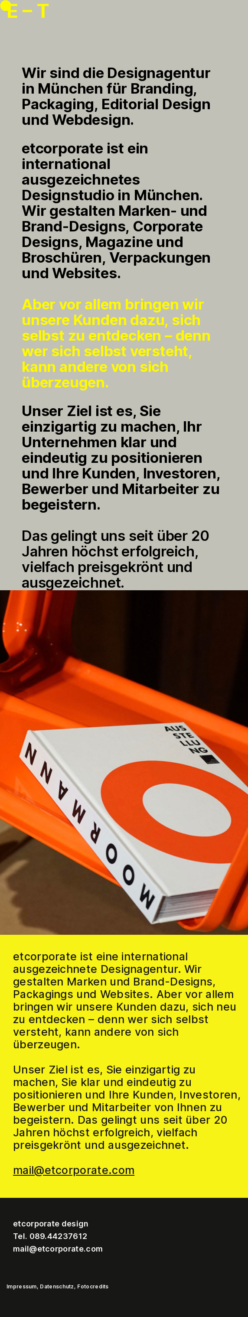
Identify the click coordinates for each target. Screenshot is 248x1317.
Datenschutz (57, 1286)
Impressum (22, 1286)
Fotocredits (92, 1286)
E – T (28, 10)
